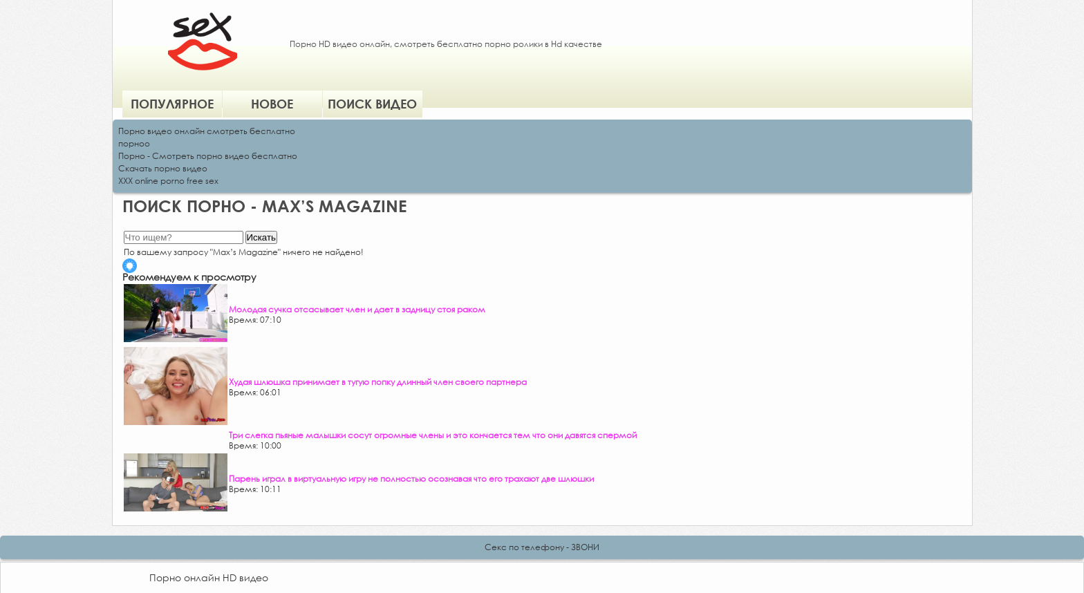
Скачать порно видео (162, 168)
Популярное (172, 103)
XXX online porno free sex (168, 181)
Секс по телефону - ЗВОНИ (542, 547)
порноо (134, 143)
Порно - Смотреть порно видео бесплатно (207, 156)
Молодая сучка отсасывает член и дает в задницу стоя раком (357, 309)
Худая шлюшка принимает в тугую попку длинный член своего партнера (378, 382)
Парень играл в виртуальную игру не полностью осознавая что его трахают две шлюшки (411, 478)
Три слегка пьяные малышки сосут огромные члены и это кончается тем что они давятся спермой (433, 435)
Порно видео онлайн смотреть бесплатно (206, 131)
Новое (272, 103)
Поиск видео (372, 103)
